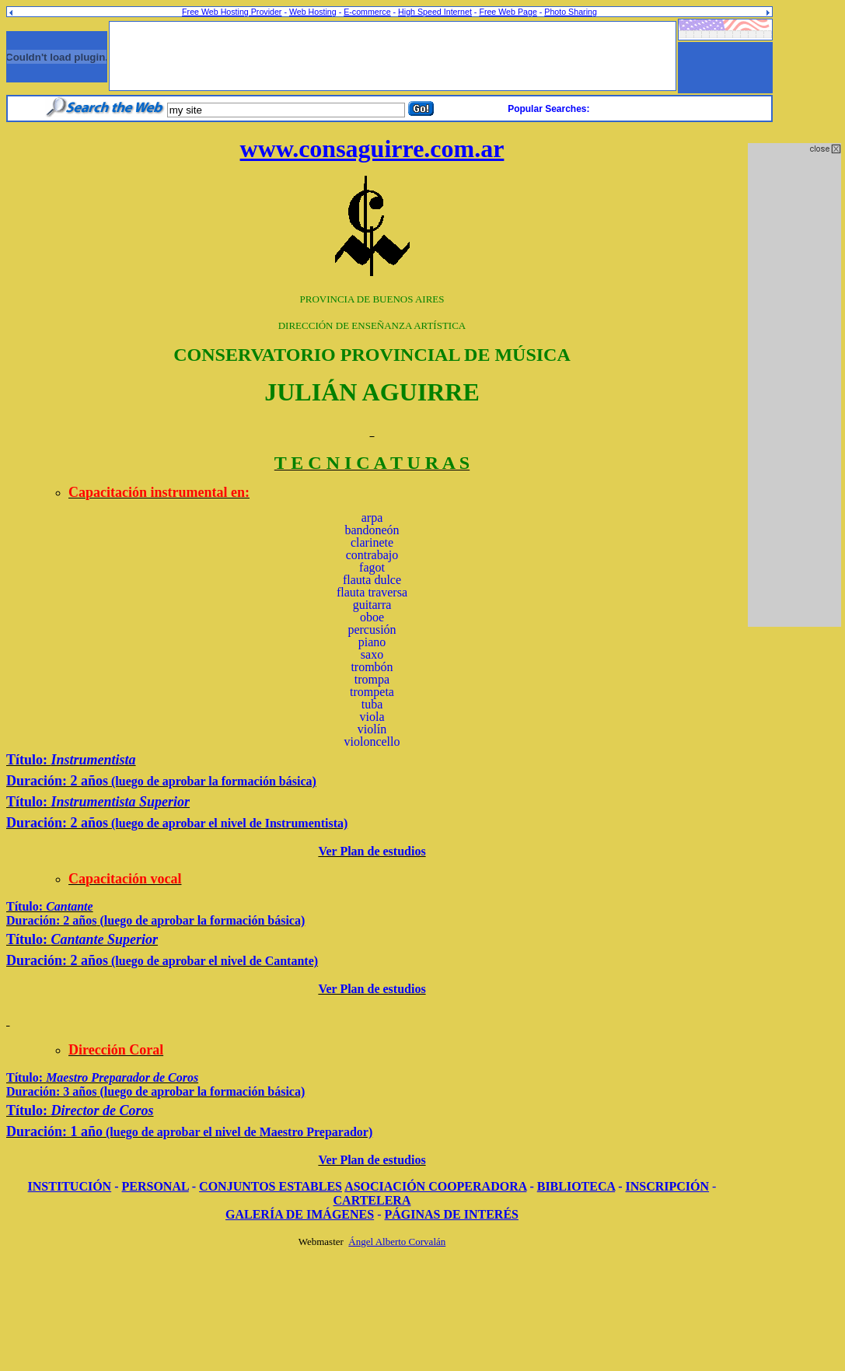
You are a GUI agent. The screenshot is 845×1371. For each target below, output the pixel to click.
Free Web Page (507, 11)
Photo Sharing (570, 11)
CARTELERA (372, 1200)
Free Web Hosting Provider (231, 11)
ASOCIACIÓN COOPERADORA (435, 1186)
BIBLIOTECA (576, 1186)
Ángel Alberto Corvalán (396, 1241)
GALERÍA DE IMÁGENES (299, 1214)
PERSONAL (155, 1186)
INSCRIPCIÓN (668, 1186)
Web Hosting (313, 11)
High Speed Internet (435, 11)
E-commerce (367, 11)
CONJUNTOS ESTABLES (270, 1186)
